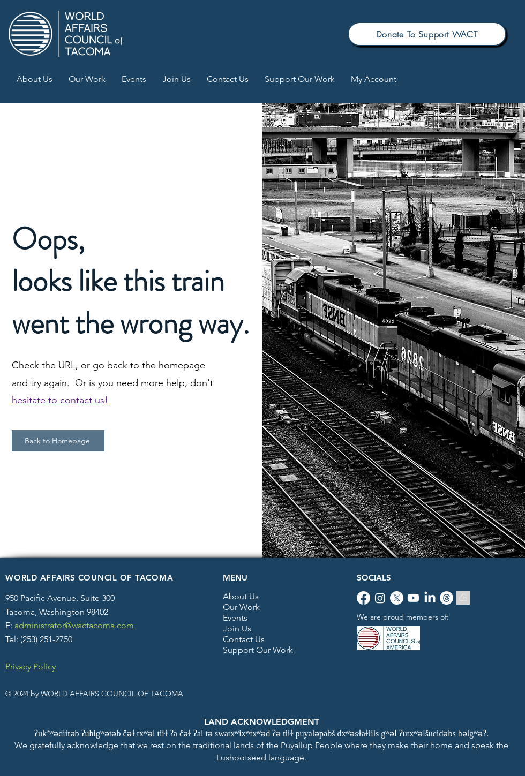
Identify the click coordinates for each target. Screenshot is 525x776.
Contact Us (244, 639)
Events (235, 618)
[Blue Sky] (463, 598)
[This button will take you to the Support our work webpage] (427, 34)
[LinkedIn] (430, 598)
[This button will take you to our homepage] (58, 440)
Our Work (241, 607)
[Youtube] (413, 598)
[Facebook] (363, 598)
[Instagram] (380, 598)
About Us (241, 596)
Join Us (237, 628)
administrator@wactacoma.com (74, 625)
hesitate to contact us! (60, 400)
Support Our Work (258, 650)
